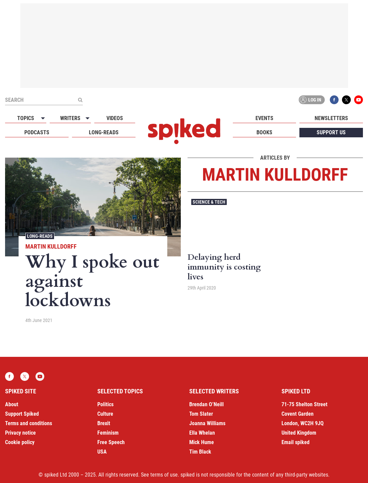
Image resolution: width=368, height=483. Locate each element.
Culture (105, 414)
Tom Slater (201, 414)
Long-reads (104, 132)
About (11, 404)
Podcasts (36, 132)
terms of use (164, 475)
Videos (114, 118)
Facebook (334, 99)
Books (264, 132)
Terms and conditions (28, 423)
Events (264, 118)
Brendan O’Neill (206, 404)
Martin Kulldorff (51, 246)
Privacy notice (20, 433)
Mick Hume (201, 442)
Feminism (108, 433)
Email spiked (295, 442)
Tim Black (200, 451)
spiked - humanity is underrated (184, 131)
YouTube (358, 99)
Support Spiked (22, 414)
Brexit (103, 423)
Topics (25, 118)
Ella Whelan (202, 433)
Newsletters (331, 118)
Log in (310, 99)
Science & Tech (209, 202)
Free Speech (111, 442)
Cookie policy (19, 442)
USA (102, 451)
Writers (70, 118)
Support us (331, 132)
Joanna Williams (207, 423)
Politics (105, 404)
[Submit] (80, 100)
